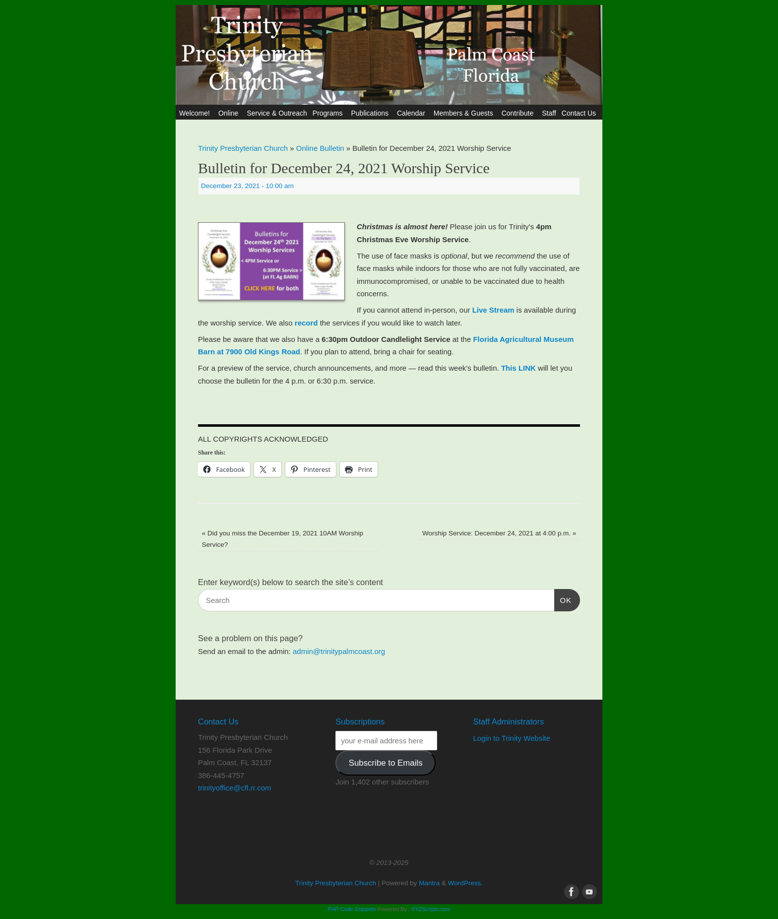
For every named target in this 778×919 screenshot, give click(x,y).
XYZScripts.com (431, 909)
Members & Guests (465, 113)
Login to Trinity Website (511, 738)
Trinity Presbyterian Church (243, 148)
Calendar (412, 113)
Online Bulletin (320, 148)
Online (229, 113)
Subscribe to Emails (386, 763)
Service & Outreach (277, 113)
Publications (371, 113)
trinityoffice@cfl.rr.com (234, 788)
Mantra (429, 883)
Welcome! (196, 113)
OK (563, 598)
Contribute (519, 113)
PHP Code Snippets (351, 909)
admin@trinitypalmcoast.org (339, 651)
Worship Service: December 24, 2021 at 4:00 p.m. (499, 533)
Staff (549, 113)
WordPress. (465, 883)
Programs (329, 113)
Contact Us (580, 113)
